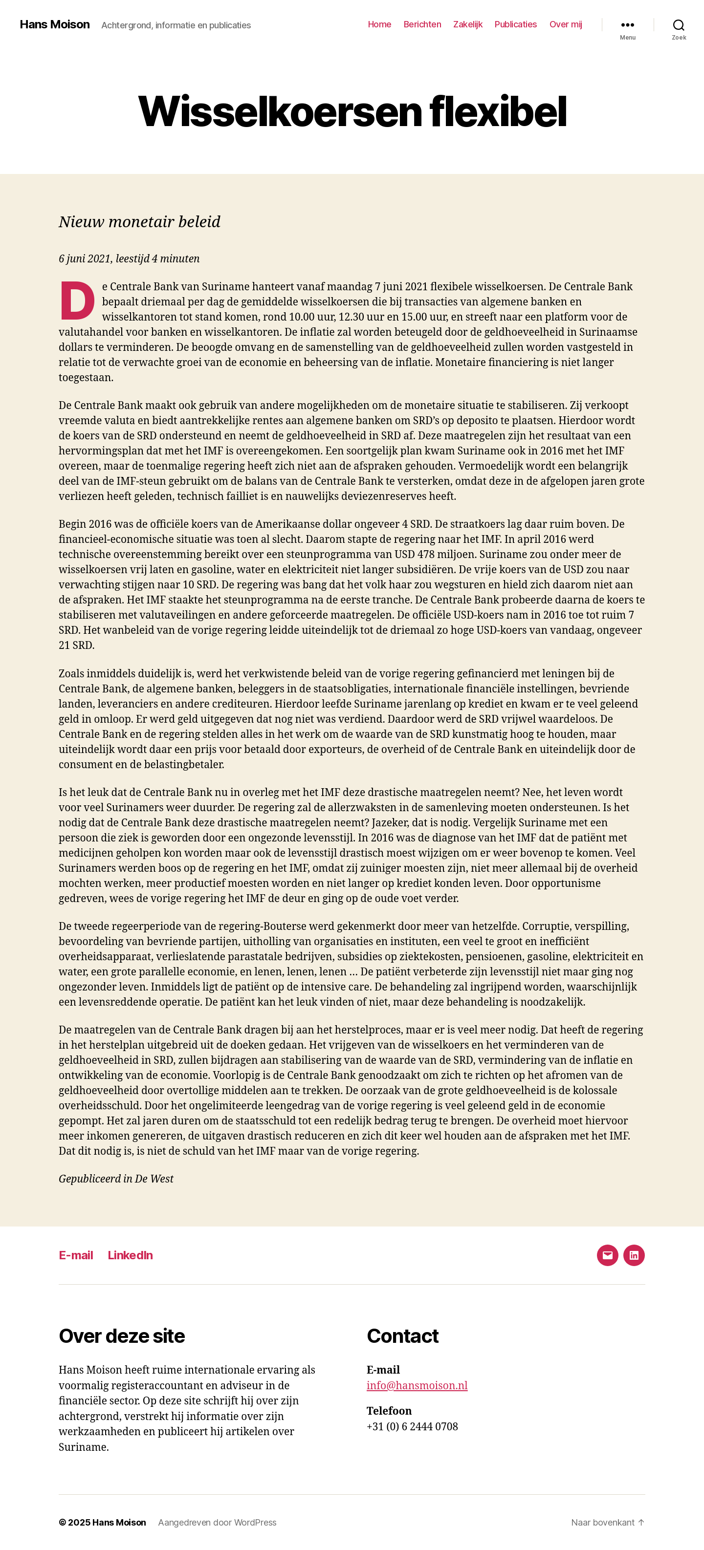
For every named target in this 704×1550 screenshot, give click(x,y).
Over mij (566, 24)
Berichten (422, 24)
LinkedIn (130, 1255)
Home (380, 24)
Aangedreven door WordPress (217, 1522)
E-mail (76, 1255)
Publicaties (516, 24)
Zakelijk (468, 24)
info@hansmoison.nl (417, 1386)
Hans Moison (54, 24)
